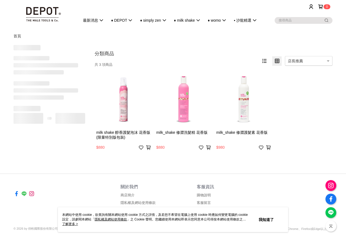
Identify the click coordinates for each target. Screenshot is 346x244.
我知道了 (266, 219)
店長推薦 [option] (295, 61)
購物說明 (204, 195)
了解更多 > (70, 224)
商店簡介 (128, 195)
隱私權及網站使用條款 (138, 203)
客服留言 (204, 203)
